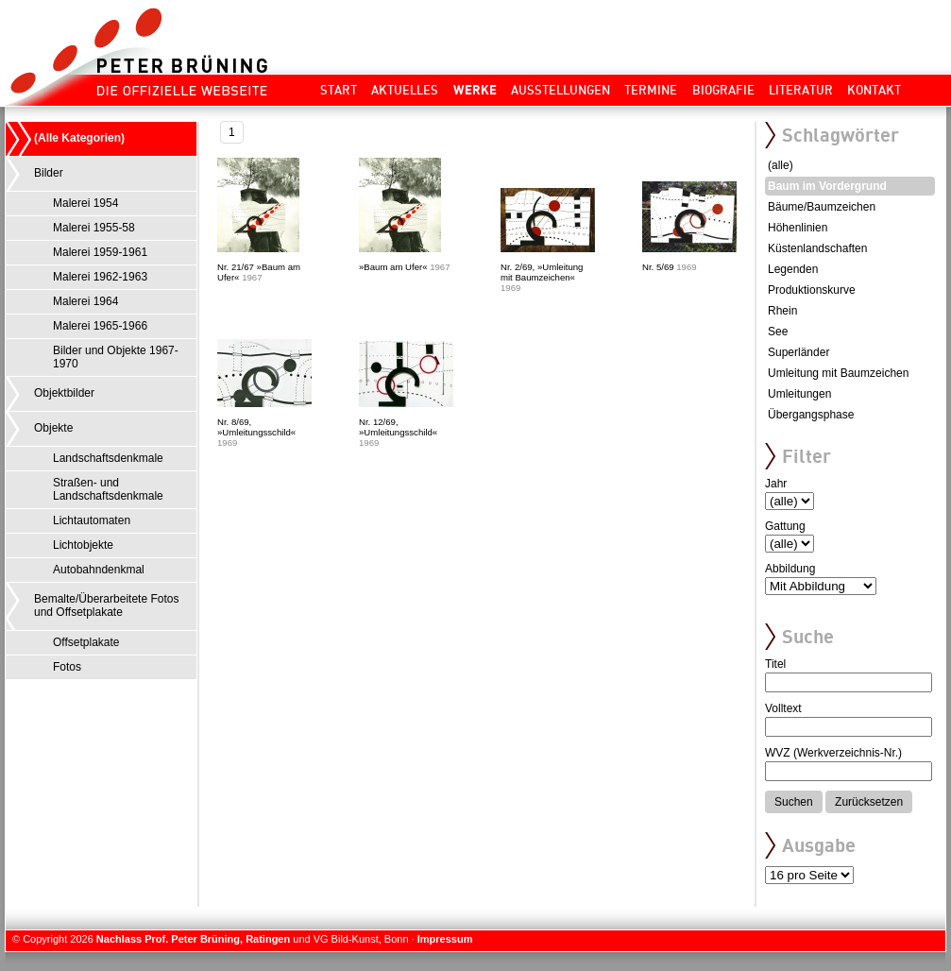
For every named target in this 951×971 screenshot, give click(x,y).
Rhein (782, 310)
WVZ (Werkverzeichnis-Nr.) (833, 752)
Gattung (785, 526)
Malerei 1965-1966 (100, 325)
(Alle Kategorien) (79, 138)
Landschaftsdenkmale (108, 458)
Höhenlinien (797, 227)
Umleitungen (799, 393)
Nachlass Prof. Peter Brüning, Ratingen (193, 939)
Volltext (783, 708)
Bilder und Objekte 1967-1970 (115, 357)
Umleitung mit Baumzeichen (838, 373)
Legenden (793, 269)
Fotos (67, 666)
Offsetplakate (86, 642)
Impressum (445, 939)
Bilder (48, 172)
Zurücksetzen (869, 802)
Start (338, 89)
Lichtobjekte (83, 545)
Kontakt (874, 89)
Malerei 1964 (85, 301)
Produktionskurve (812, 290)
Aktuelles (404, 89)
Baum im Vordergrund (827, 186)
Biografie (723, 89)
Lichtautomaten (91, 520)
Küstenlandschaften (817, 248)
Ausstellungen (560, 89)
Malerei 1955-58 (94, 227)
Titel (775, 664)
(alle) (780, 165)
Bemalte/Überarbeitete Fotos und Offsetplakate (106, 605)
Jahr (776, 483)
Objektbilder (64, 393)
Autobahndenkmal (98, 569)
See (778, 331)
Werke (475, 89)
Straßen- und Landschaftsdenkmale (108, 489)
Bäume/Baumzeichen (821, 206)
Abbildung (790, 568)
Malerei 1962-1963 (100, 276)
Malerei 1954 (85, 203)
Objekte (53, 427)
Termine (650, 89)
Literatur (801, 89)
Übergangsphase (811, 414)
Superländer (798, 352)
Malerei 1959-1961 (100, 252)
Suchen (793, 802)
